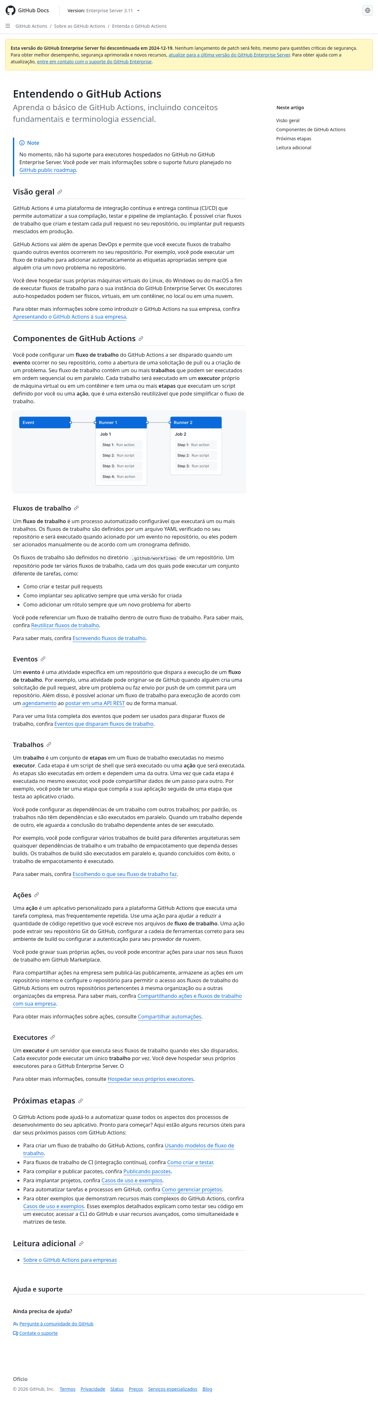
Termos (68, 1389)
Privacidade (93, 1389)
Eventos (29, 659)
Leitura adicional (48, 1243)
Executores (34, 1037)
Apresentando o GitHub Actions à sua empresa (69, 316)
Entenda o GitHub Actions (139, 26)
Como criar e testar (190, 1162)
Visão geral (37, 191)
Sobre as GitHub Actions (79, 26)
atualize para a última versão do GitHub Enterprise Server (229, 55)
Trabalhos (32, 744)
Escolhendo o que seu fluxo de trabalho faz (125, 874)
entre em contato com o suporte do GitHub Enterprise (94, 61)
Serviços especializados (172, 1389)
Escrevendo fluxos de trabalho (109, 638)
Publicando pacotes (147, 1171)
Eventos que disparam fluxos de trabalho (103, 723)
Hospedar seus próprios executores (151, 1078)
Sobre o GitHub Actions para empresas (70, 1259)
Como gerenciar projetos (192, 1189)
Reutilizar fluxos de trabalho (65, 625)
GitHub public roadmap (47, 170)
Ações (26, 895)
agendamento (39, 703)
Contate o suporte (35, 1333)
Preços (136, 1389)
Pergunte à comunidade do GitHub (53, 1324)
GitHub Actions (31, 26)
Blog (207, 1389)
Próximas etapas (48, 1100)
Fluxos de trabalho (46, 508)
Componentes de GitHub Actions (78, 338)
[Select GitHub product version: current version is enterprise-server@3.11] (103, 10)
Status (117, 1389)
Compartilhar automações (169, 1016)
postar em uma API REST (95, 703)
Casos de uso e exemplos (131, 1180)
